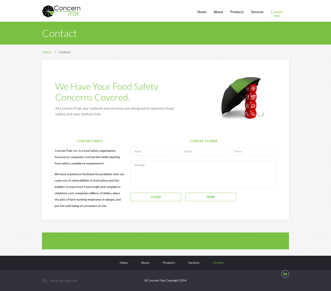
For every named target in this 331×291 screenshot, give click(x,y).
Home (201, 12)
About (218, 12)
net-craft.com (68, 281)
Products (237, 12)
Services (257, 12)
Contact (277, 12)
